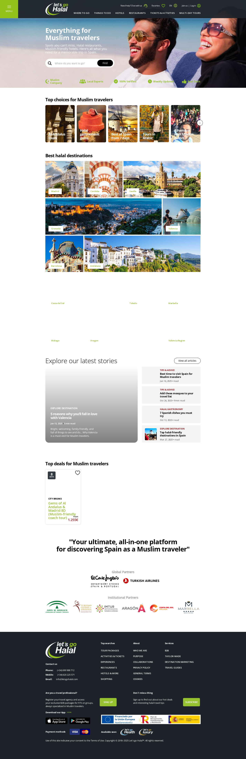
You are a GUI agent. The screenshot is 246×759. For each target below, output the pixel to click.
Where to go (81, 13)
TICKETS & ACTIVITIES (162, 13)
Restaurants (137, 13)
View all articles (187, 360)
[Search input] (83, 63)
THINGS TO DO (102, 13)
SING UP (108, 702)
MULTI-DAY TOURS (190, 13)
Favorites (158, 5)
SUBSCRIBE (191, 702)
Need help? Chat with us (134, 5)
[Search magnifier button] (49, 63)
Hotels (119, 13)
